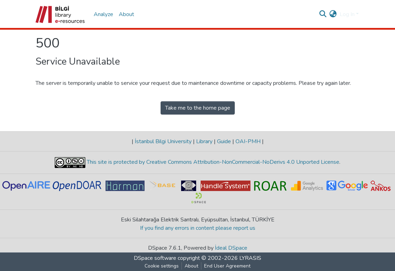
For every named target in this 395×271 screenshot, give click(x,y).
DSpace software (155, 258)
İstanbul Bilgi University (163, 141)
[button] (333, 14)
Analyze (103, 14)
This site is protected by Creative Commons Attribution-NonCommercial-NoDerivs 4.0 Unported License (212, 162)
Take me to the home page (197, 108)
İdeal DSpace (231, 248)
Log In (347, 14)
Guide (224, 141)
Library (204, 141)
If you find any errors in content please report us (197, 228)
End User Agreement (227, 266)
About (126, 14)
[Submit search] (323, 14)
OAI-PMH (248, 141)
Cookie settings (162, 266)
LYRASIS (250, 258)
